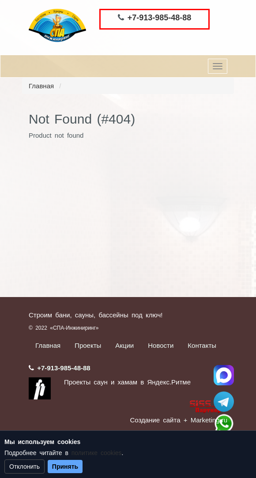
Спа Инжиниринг (224, 375)
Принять (65, 466)
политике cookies (97, 452)
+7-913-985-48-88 (160, 17)
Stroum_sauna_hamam (224, 401)
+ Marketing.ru (205, 420)
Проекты (88, 345)
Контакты (202, 345)
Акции (124, 345)
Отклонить (24, 466)
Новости (160, 345)
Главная (41, 86)
